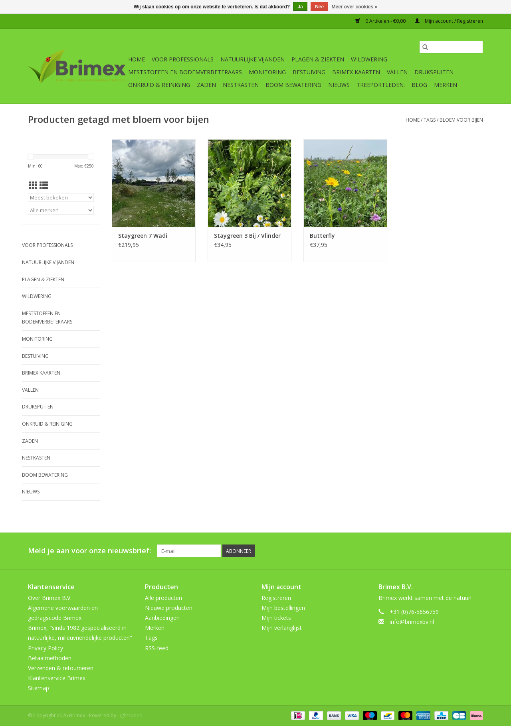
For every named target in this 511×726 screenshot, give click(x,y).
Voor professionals (183, 59)
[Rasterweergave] (33, 185)
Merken (445, 85)
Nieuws (339, 85)
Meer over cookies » (355, 7)
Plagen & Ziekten (317, 59)
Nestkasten (241, 85)
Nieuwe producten (168, 608)
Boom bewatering (293, 85)
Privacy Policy (45, 648)
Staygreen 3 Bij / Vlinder (247, 235)
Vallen (397, 72)
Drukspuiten (434, 72)
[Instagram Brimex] (476, 550)
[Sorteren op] (61, 197)
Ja (300, 7)
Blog (419, 85)
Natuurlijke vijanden (252, 59)
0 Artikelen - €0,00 (381, 21)
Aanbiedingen (162, 617)
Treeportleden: (381, 85)
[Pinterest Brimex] (433, 550)
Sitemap (38, 688)
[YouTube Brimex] (448, 550)
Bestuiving (309, 72)
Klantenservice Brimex (56, 678)
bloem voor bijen (461, 119)
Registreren (276, 598)
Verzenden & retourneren (60, 668)
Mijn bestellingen (283, 608)
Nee (319, 7)
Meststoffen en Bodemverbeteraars (185, 72)
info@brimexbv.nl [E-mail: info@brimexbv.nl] (412, 621)
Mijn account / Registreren (449, 21)
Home (136, 59)
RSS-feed (156, 648)
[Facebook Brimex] (404, 550)
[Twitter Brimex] (419, 550)
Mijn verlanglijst (281, 627)
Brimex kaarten (356, 72)
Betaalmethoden (49, 658)
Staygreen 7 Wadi (142, 235)
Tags (430, 119)
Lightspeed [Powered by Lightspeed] (130, 715)
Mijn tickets (276, 617)
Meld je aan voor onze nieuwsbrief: (89, 550)
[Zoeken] (451, 47)
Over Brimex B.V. (49, 598)
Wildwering (369, 59)
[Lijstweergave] (44, 185)
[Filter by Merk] (61, 210)
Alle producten (163, 598)
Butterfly (322, 235)
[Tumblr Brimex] (462, 550)
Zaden (206, 85)
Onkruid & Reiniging (159, 85)
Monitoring (267, 72)
